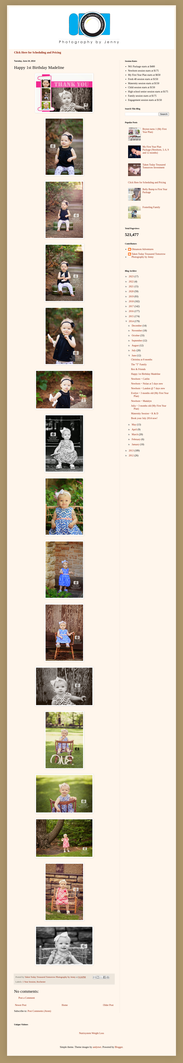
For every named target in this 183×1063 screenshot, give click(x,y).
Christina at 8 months (141, 359)
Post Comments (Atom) (39, 1011)
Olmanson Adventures (143, 249)
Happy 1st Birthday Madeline (145, 374)
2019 (131, 296)
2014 (131, 321)
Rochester (41, 982)
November (137, 330)
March (135, 434)
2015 (131, 316)
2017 (131, 306)
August (135, 345)
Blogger (118, 1047)
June (134, 355)
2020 (131, 291)
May (134, 424)
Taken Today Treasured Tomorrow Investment (154, 166)
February (136, 439)
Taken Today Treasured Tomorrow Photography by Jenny (149, 255)
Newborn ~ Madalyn (141, 401)
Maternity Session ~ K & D (144, 413)
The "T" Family (139, 364)
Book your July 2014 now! (144, 418)
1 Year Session (29, 982)
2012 (131, 455)
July (134, 350)
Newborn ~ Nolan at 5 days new (147, 383)
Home (65, 1005)
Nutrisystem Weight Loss (91, 1033)
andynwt (97, 1047)
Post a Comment (26, 998)
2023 (131, 276)
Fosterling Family (151, 207)
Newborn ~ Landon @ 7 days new (148, 388)
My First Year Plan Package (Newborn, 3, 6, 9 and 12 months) (156, 149)
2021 (131, 286)
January (136, 444)
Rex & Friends (138, 369)
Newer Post (20, 1005)
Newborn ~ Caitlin (140, 379)
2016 (131, 311)
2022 (131, 281)
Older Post (108, 1005)
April (134, 429)
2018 (131, 301)
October (136, 335)
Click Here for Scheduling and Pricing (37, 52)
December (137, 325)
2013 (131, 450)
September (137, 340)
